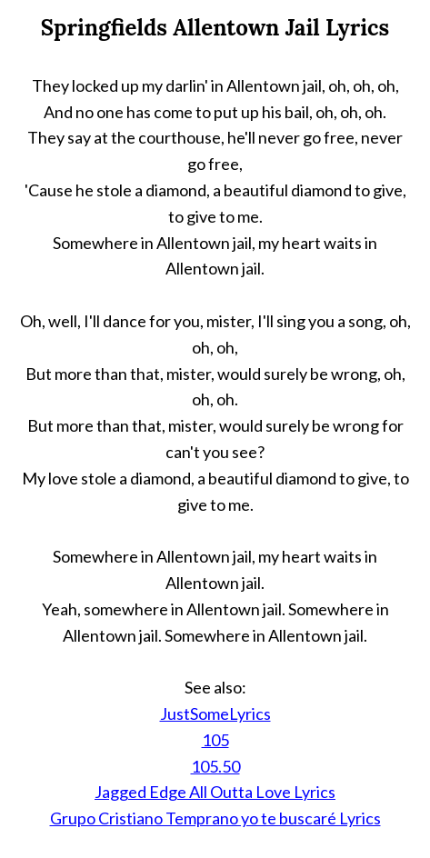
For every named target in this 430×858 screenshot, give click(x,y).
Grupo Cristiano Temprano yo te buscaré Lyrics (215, 818)
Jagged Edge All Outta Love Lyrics (215, 792)
